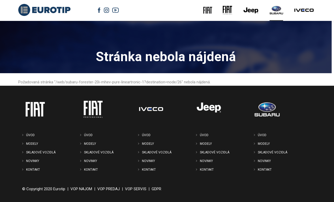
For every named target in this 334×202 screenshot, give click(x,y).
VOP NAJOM (81, 189)
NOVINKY (32, 161)
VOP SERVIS (135, 189)
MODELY (32, 144)
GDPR (156, 189)
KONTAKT (33, 169)
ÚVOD (30, 135)
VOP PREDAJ (108, 189)
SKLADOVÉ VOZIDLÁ (41, 152)
